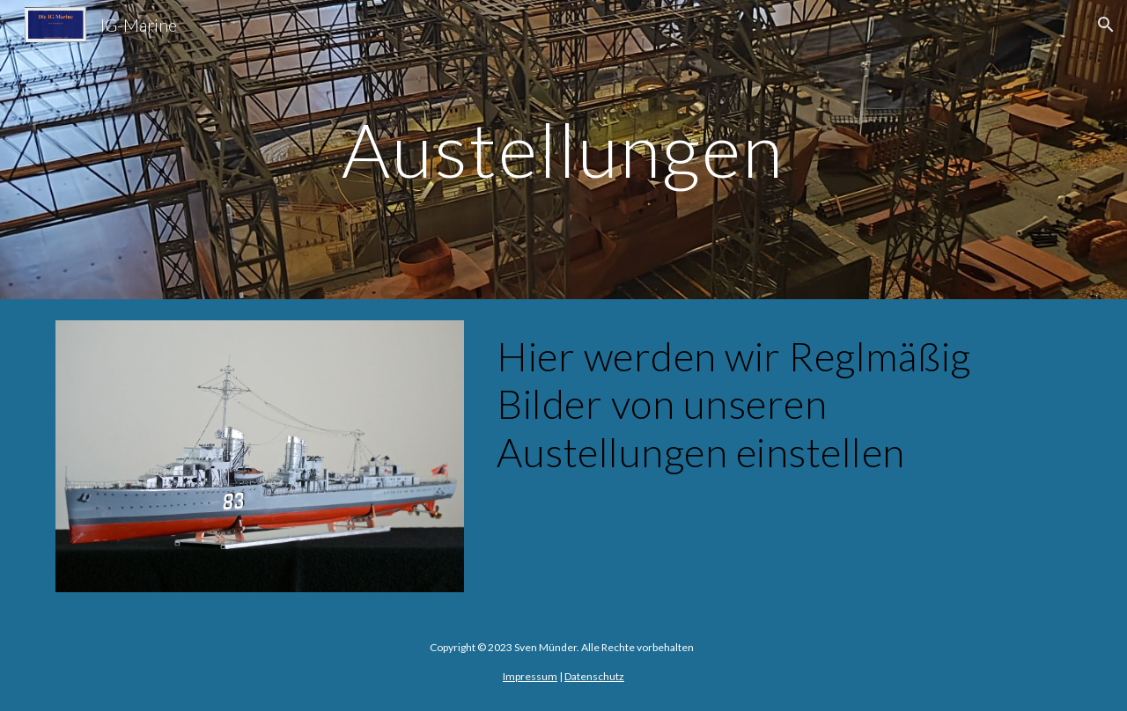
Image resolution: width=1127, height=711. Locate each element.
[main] (563, 149)
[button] (1106, 25)
